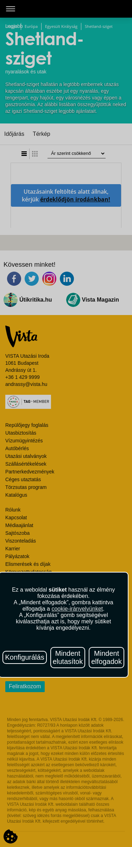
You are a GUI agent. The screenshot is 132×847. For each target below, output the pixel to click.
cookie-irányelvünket (77, 609)
